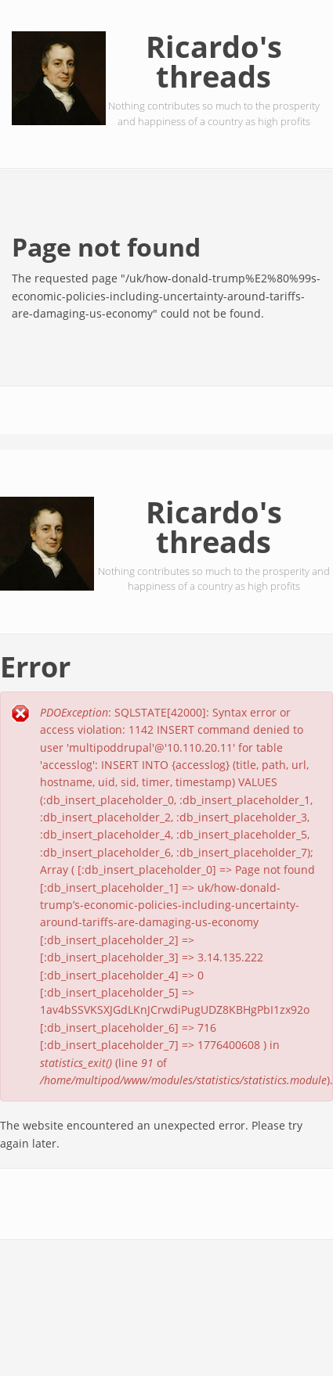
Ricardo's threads (214, 61)
